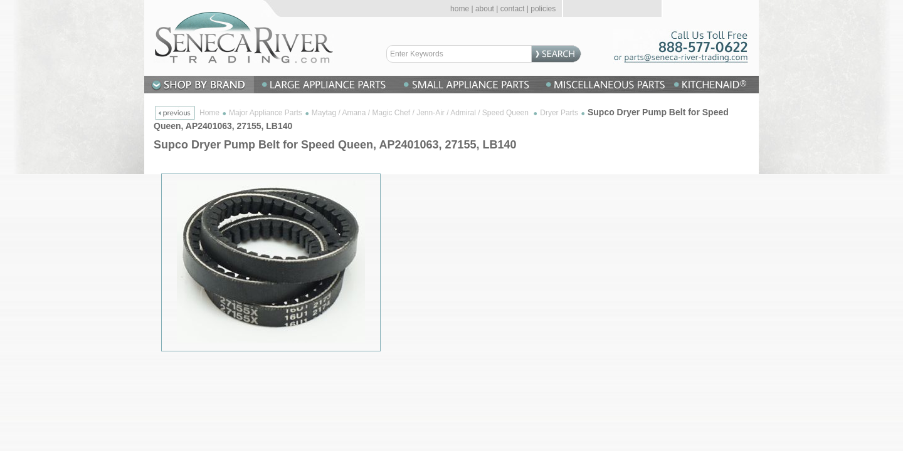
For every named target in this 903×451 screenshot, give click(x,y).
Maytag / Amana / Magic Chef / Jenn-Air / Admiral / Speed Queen (421, 112)
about (484, 8)
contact (512, 8)
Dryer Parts (559, 112)
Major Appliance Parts (265, 112)
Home (209, 112)
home (459, 8)
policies (543, 8)
